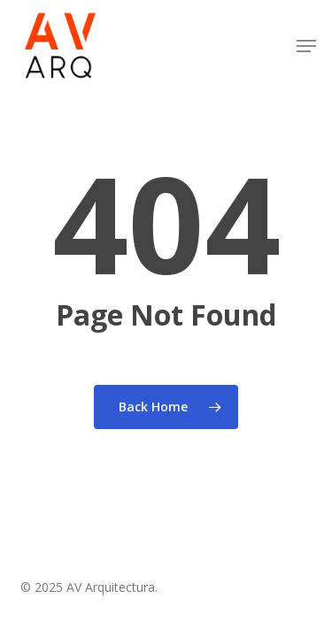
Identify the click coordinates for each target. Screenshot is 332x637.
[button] (306, 46)
